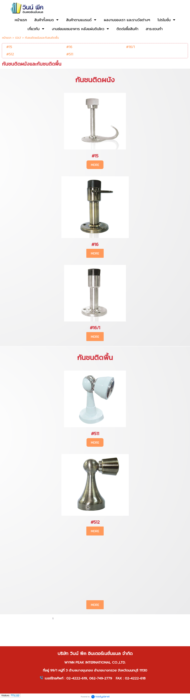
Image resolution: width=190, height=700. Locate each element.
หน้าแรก (6, 38)
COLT (18, 38)
